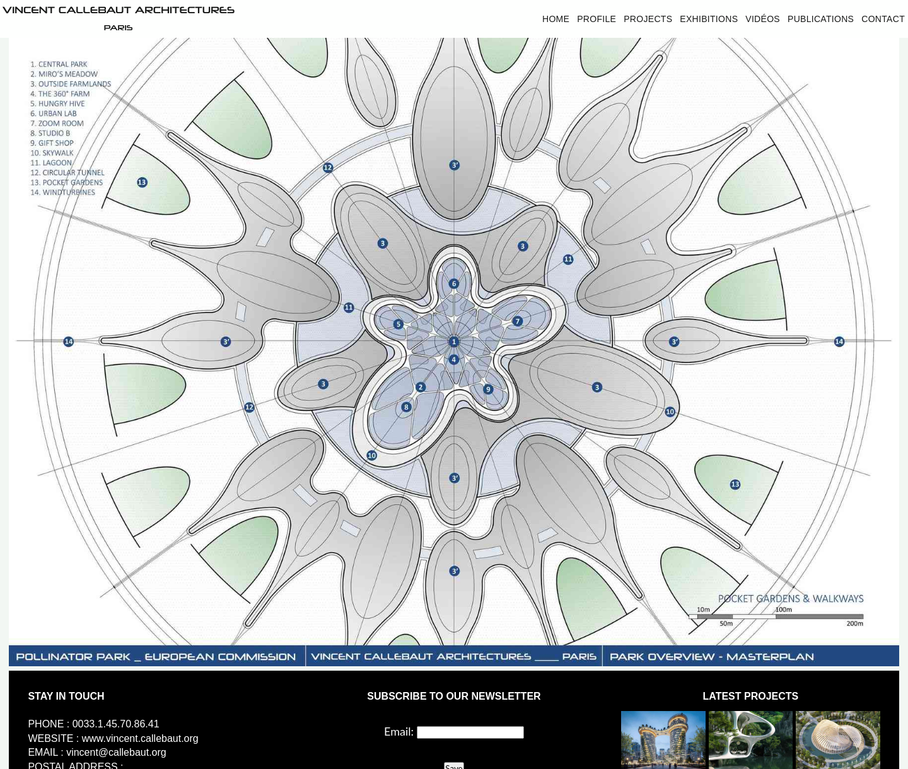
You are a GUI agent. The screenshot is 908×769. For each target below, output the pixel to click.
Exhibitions (709, 19)
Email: (399, 731)
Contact (883, 19)
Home (555, 19)
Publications (821, 19)
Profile (596, 19)
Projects (648, 19)
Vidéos (762, 19)
